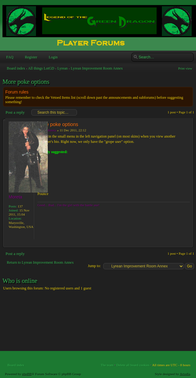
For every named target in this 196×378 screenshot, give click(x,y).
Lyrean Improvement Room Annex (97, 68)
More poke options (25, 81)
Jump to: (94, 266)
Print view (185, 68)
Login (52, 57)
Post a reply (14, 112)
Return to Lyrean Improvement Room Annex (40, 262)
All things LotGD (41, 68)
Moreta (51, 130)
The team (107, 365)
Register (30, 57)
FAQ (9, 57)
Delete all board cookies (132, 365)
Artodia (185, 374)
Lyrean (62, 68)
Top (188, 244)
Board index (16, 68)
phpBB (27, 374)
